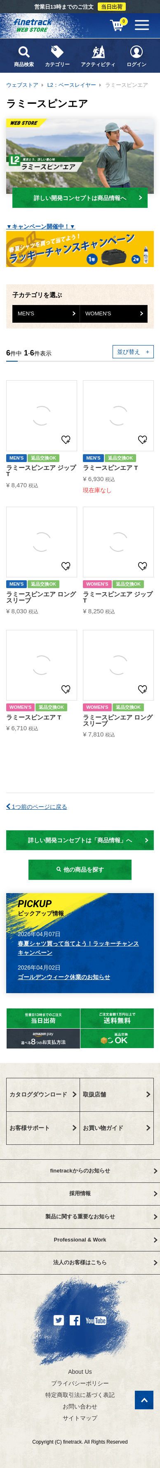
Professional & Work (106, 1240)
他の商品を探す (80, 869)
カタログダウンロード (43, 1094)
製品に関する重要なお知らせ (101, 1216)
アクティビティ (98, 56)
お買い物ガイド (117, 1128)
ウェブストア (22, 85)
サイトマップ (80, 1418)
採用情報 (113, 1193)
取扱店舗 (117, 1094)
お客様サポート (43, 1128)
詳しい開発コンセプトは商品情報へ (88, 198)
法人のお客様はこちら (105, 1262)
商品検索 (23, 56)
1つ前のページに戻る (36, 806)
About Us (80, 1371)
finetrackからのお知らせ (103, 1171)
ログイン (136, 56)
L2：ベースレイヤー (71, 85)
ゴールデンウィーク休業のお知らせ (64, 977)
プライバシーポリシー (80, 1383)
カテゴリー (57, 56)
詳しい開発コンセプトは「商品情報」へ (88, 840)
